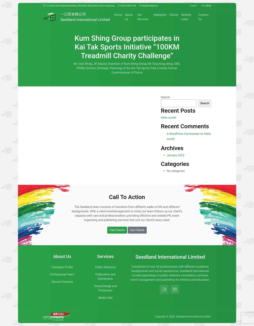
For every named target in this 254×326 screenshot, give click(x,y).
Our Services (142, 17)
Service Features (62, 281)
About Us (129, 17)
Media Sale (105, 297)
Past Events (117, 230)
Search (165, 97)
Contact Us (203, 17)
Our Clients (137, 230)
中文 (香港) (206, 6)
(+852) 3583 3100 (126, 5)
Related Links (186, 17)
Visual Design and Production (105, 288)
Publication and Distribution (105, 277)
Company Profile (62, 267)
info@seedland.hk (148, 5)
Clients (173, 15)
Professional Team (62, 274)
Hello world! (168, 117)
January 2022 (175, 155)
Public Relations (105, 267)
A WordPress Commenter (183, 134)
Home (118, 15)
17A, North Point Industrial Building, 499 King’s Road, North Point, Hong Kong (79, 5)
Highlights (160, 15)
